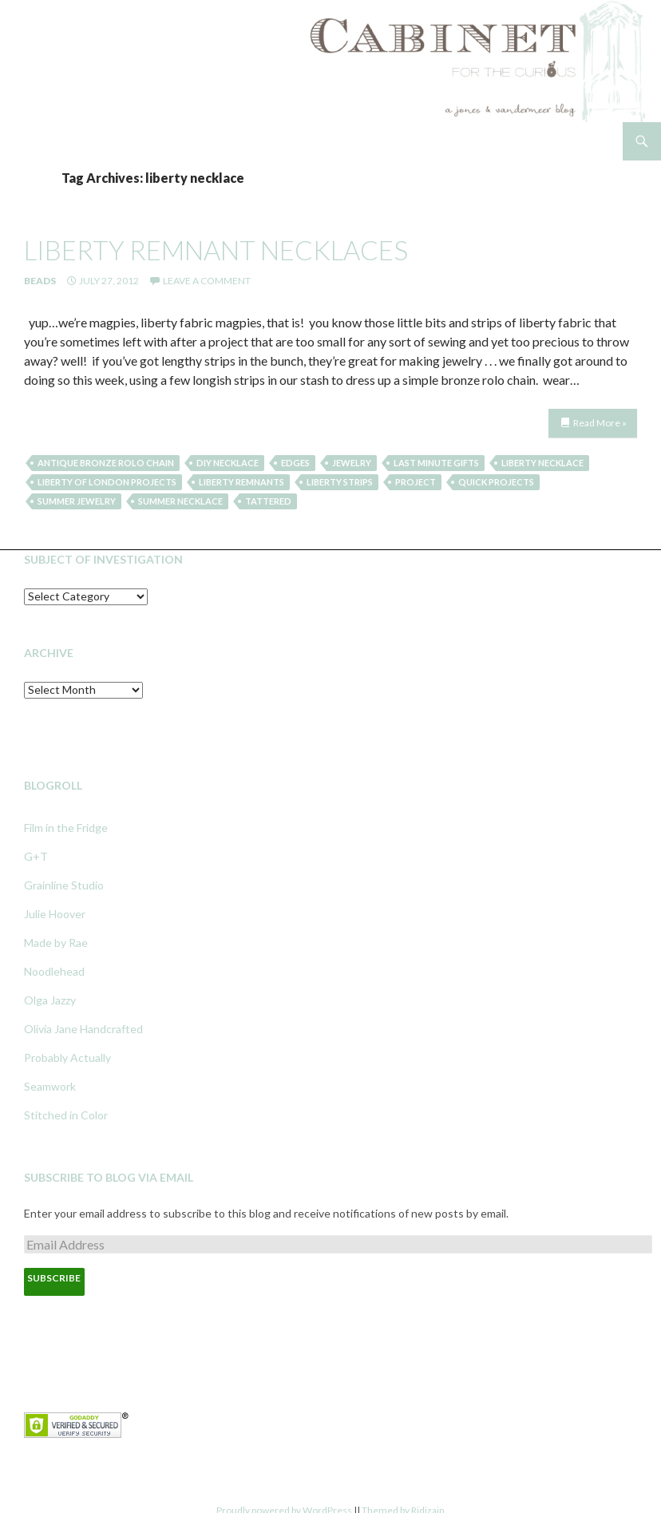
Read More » (600, 423)
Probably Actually (67, 1057)
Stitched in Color (66, 1115)
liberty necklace (542, 462)
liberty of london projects (107, 482)
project (415, 482)
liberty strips (340, 482)
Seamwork (50, 1086)
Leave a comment (207, 281)
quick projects (496, 482)
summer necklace (180, 501)
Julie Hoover (54, 914)
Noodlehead (54, 971)
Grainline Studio (64, 885)
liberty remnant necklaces (216, 250)
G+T (36, 856)
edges (295, 462)
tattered (268, 501)
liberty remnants (241, 482)
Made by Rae (56, 942)
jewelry (351, 462)
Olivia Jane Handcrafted (83, 1029)
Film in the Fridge (66, 827)
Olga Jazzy (50, 1000)
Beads (40, 281)
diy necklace (227, 462)
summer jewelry (77, 501)
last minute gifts (436, 462)
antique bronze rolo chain (106, 462)
